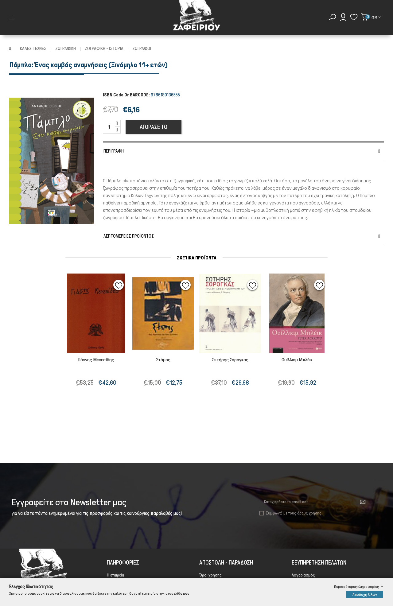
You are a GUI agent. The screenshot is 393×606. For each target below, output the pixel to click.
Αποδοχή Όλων (364, 594)
